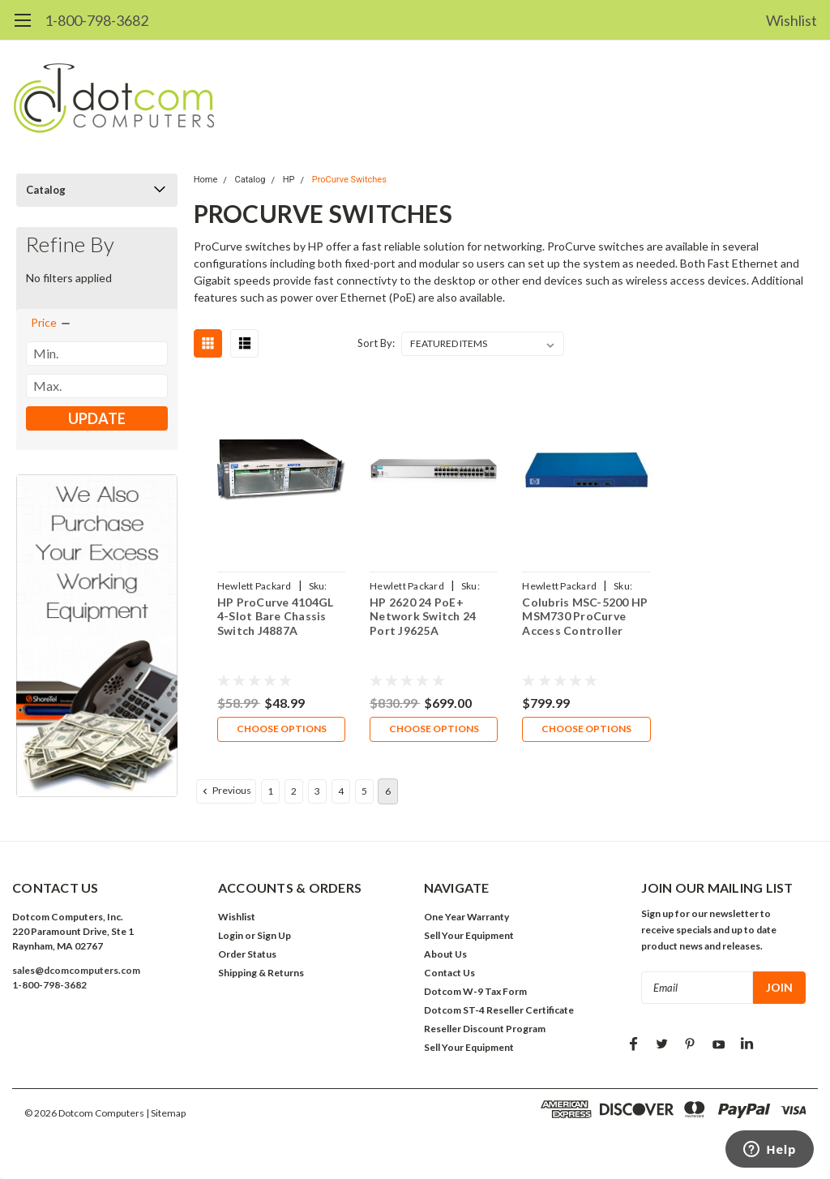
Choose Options (281, 729)
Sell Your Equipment (469, 936)
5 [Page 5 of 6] (364, 792)
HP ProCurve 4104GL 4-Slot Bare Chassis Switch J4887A (275, 616)
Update (97, 418)
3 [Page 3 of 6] (317, 792)
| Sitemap (166, 1114)
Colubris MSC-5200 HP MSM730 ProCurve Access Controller (585, 616)
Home (206, 179)
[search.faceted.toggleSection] (51, 322)
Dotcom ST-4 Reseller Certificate (499, 1011)
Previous (225, 791)
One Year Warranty (466, 917)
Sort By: (376, 343)
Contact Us (449, 973)
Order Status (247, 955)
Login (230, 936)
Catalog (46, 189)
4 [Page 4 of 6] (341, 792)
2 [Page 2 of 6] (294, 792)
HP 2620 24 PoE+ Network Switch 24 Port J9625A (423, 616)
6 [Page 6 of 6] (388, 792)
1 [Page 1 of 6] (270, 792)
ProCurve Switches (349, 179)
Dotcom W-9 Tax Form (475, 992)
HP (289, 179)
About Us (445, 955)
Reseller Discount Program (484, 1029)
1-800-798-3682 (96, 20)
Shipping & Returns (261, 973)
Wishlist (791, 20)
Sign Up (274, 936)
